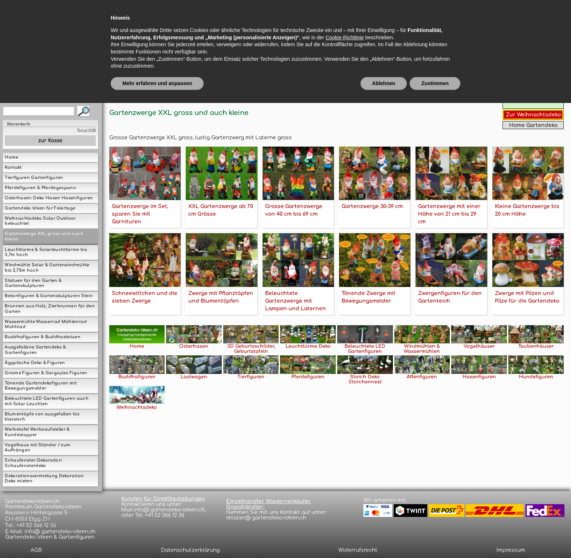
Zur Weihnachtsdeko (533, 114)
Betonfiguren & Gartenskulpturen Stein (48, 296)
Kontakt (13, 167)
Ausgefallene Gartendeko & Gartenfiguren (35, 350)
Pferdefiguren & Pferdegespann (40, 188)
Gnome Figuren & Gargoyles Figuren (46, 373)
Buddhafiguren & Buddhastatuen (42, 337)
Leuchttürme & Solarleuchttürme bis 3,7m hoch (46, 252)
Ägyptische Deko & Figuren (35, 362)
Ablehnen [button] (383, 538)
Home (11, 157)
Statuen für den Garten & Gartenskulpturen (33, 283)
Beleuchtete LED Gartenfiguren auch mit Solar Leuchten (46, 401)
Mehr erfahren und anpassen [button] (157, 538)
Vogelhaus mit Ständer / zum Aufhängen (37, 448)
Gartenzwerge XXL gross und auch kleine (44, 236)
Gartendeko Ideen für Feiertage (40, 208)
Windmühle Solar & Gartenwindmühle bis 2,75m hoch (47, 268)
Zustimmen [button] (435, 538)
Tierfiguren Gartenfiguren (34, 177)
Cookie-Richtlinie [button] (345, 492)
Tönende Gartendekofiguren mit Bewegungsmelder (40, 386)
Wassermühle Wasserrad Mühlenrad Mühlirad (45, 324)
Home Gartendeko (533, 125)
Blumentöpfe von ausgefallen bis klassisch (42, 417)
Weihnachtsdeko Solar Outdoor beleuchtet (40, 221)
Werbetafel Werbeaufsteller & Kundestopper (37, 432)
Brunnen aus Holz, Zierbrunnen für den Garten (49, 309)
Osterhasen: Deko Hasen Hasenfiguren (49, 198)
